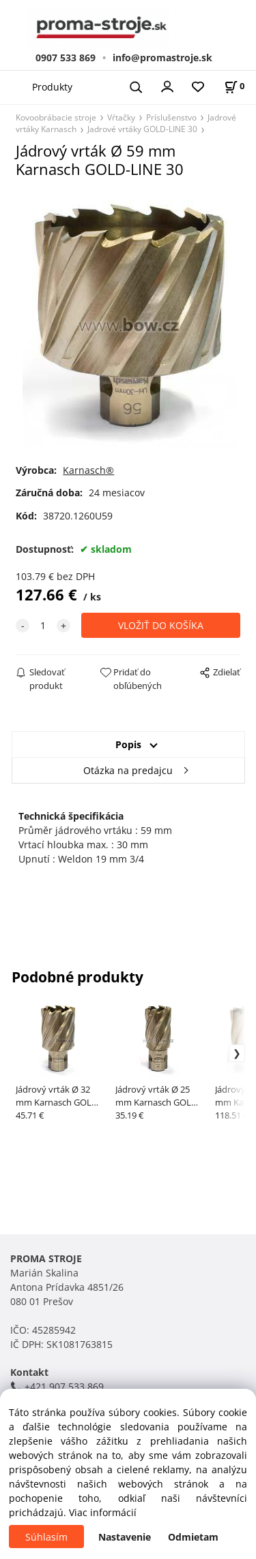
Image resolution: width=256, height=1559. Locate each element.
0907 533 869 (65, 57)
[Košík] (234, 86)
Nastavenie (124, 1536)
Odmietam (193, 1536)
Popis (128, 744)
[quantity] (43, 625)
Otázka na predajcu (128, 770)
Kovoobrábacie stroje (56, 117)
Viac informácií (103, 1512)
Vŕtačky (121, 117)
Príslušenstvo (171, 117)
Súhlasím (46, 1536)
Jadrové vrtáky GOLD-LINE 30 (142, 128)
